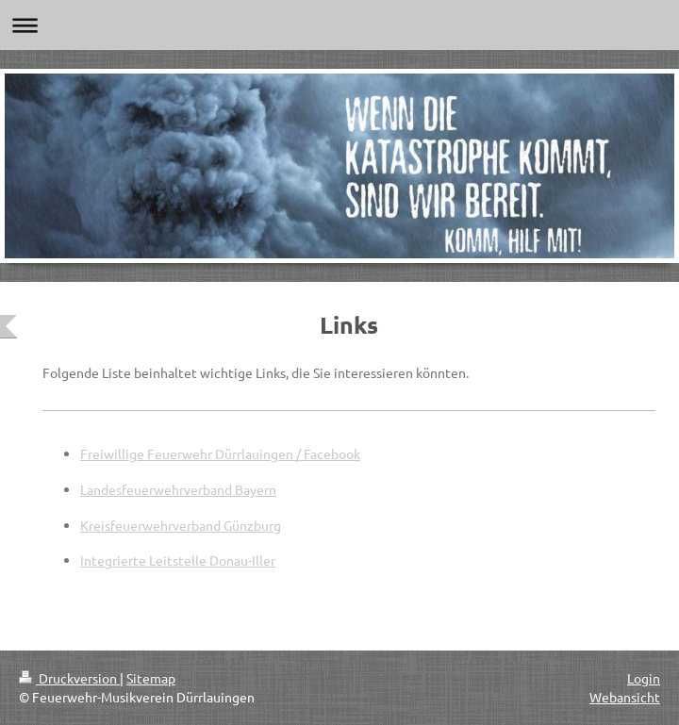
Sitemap (150, 677)
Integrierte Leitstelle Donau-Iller (177, 560)
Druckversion (69, 677)
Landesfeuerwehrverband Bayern (178, 489)
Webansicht (624, 696)
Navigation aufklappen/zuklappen (339, 25)
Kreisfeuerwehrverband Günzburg (180, 525)
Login (643, 677)
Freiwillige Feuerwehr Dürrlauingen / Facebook (220, 453)
